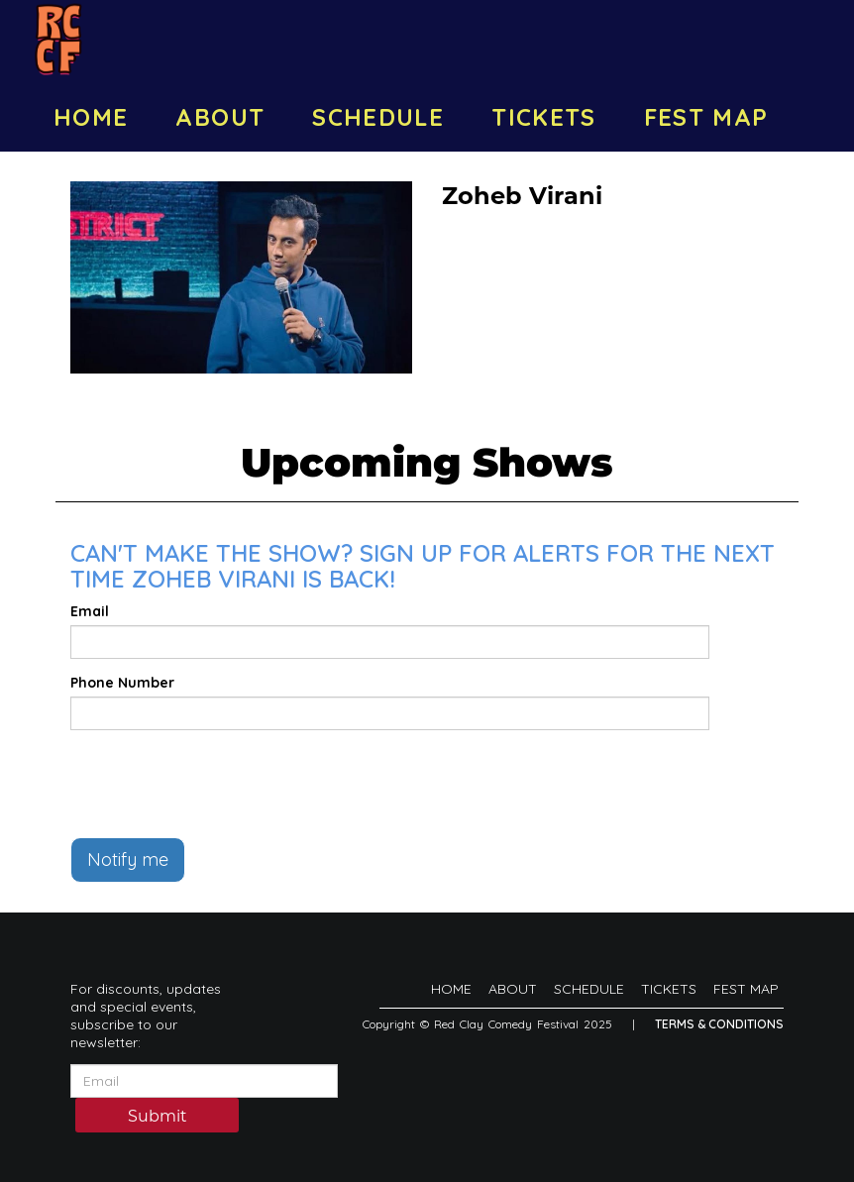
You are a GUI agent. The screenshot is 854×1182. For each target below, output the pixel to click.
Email (89, 611)
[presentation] (221, 783)
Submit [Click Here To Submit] (157, 1116)
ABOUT (220, 117)
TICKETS (543, 117)
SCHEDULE (378, 117)
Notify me (127, 859)
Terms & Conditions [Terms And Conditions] (719, 1024)
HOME (90, 117)
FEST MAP (706, 117)
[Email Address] (204, 1081)
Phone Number (122, 683)
